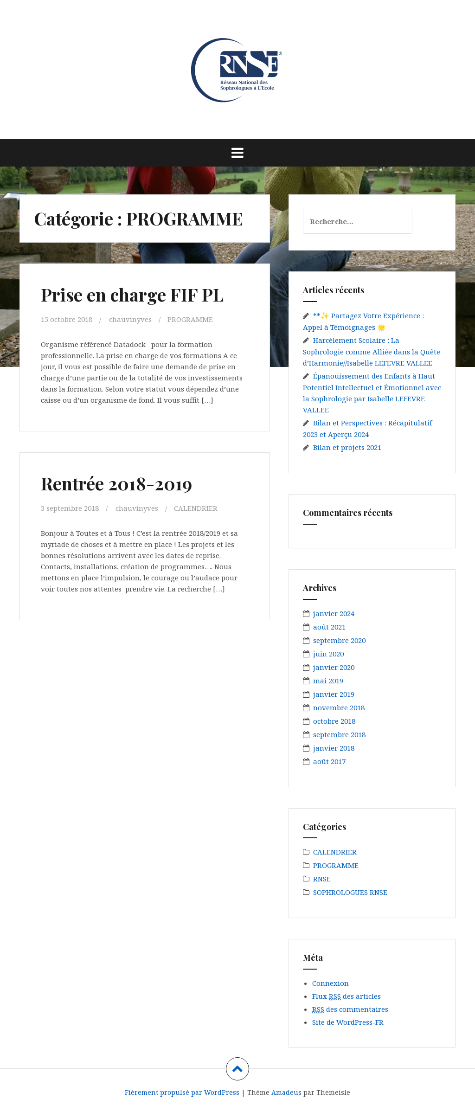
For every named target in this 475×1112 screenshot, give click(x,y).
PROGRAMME (190, 319)
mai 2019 (328, 680)
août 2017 (329, 761)
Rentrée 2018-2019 (116, 483)
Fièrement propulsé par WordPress (182, 1092)
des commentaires (350, 1009)
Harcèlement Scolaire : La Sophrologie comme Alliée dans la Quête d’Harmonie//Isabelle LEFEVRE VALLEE (371, 351)
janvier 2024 (333, 613)
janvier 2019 (333, 694)
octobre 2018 (334, 721)
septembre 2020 (339, 640)
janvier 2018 (333, 747)
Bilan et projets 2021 (347, 447)
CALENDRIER (196, 508)
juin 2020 (328, 653)
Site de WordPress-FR (348, 1022)
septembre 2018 (339, 734)
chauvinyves (130, 319)
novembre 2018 (339, 707)
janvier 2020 (333, 667)
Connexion (330, 983)
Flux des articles (346, 996)
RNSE (322, 878)
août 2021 (329, 626)
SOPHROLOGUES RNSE (350, 892)
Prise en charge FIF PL (132, 294)
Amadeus (286, 1092)
